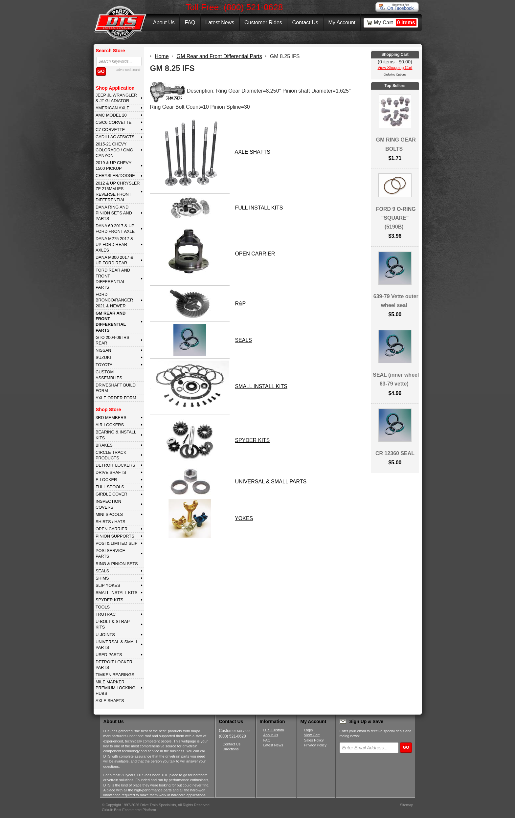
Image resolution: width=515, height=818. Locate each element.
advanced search (128, 70)
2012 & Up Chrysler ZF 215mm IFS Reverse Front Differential (118, 192)
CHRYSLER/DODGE (115, 175)
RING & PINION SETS (117, 563)
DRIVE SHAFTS (111, 472)
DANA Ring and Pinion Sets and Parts (114, 213)
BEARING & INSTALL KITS (116, 435)
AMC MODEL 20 (111, 115)
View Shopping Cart (395, 67)
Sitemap (406, 805)
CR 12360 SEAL (394, 453)
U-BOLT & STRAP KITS (113, 624)
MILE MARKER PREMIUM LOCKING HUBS (116, 687)
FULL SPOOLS (110, 486)
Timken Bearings (115, 674)
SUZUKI (103, 357)
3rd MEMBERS (111, 417)
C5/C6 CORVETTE (113, 122)
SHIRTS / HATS (110, 521)
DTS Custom (273, 730)
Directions (231, 749)
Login (308, 730)
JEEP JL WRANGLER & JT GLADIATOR (116, 98)
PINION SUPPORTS (115, 536)
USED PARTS (109, 654)
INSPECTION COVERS (108, 504)
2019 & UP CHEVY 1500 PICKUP (113, 165)
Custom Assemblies (109, 374)
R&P (240, 303)
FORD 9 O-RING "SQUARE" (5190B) (396, 218)
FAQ (190, 22)
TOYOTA (104, 364)
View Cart (312, 735)
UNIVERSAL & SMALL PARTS (117, 644)
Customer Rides (263, 22)
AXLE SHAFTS (110, 700)
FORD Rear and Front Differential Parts (113, 279)
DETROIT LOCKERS (115, 465)
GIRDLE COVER (111, 494)
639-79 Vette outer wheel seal (395, 301)
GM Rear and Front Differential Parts (111, 322)
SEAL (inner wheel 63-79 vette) (396, 379)
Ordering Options (395, 74)
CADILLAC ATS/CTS (115, 136)
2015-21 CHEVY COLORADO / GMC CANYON (114, 150)
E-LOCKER (106, 479)
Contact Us (305, 22)
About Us (164, 22)
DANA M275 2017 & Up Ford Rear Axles (114, 244)
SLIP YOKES (108, 585)
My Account (342, 22)
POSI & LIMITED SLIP (117, 543)
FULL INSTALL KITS (259, 207)
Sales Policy (314, 740)
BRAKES (104, 445)
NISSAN (103, 350)
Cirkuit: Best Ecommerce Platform (129, 810)
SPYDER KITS (109, 599)
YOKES (244, 518)
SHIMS (102, 578)
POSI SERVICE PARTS (110, 553)
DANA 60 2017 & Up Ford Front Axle (115, 228)
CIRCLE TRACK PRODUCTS (111, 455)
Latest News (219, 22)
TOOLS (103, 607)
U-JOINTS (105, 634)
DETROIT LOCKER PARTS (114, 664)
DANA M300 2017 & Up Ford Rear (114, 260)
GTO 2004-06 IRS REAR (112, 340)
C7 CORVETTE (110, 129)
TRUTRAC (106, 614)
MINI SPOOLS (109, 514)
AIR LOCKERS (110, 424)
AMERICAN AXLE (112, 107)
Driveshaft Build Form (116, 388)
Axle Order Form (116, 397)
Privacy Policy (315, 745)
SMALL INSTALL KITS (117, 592)
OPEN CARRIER (111, 528)
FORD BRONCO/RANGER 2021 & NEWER (114, 300)
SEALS (102, 570)
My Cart (395, 22)
